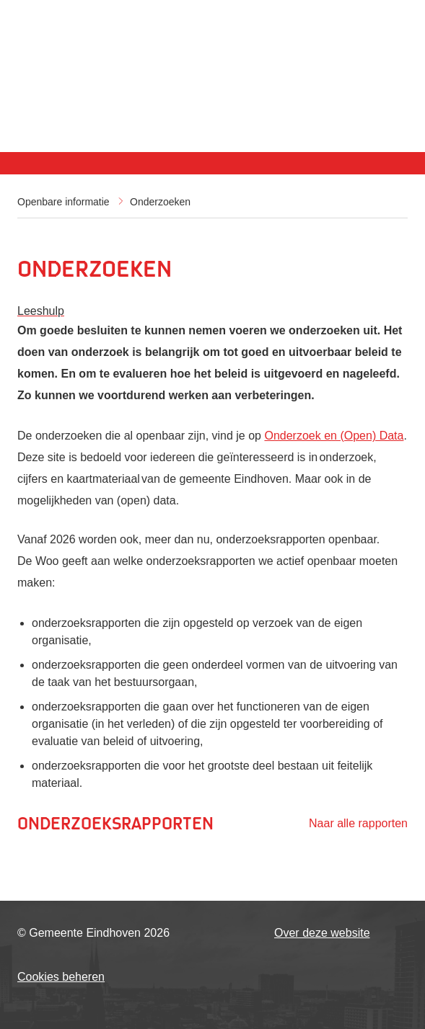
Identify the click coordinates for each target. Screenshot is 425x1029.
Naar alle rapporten (358, 823)
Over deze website (322, 933)
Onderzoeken (160, 202)
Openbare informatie (63, 202)
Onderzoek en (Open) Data (333, 435)
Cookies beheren (61, 977)
